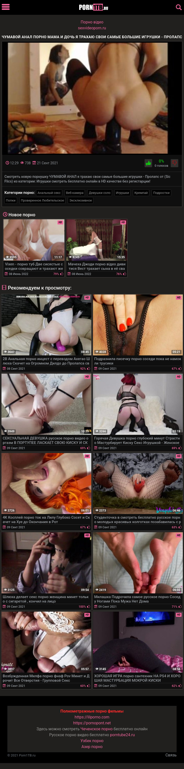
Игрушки (122, 193)
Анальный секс (48, 193)
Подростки (161, 193)
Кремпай (141, 193)
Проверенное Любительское (42, 200)
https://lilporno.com (92, 717)
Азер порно (92, 746)
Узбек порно (92, 740)
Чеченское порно (97, 729)
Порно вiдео (92, 22)
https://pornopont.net (92, 723)
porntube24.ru (122, 734)
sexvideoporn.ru (92, 28)
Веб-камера (75, 193)
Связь (171, 755)
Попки (11, 200)
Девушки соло (99, 193)
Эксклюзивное (80, 200)
